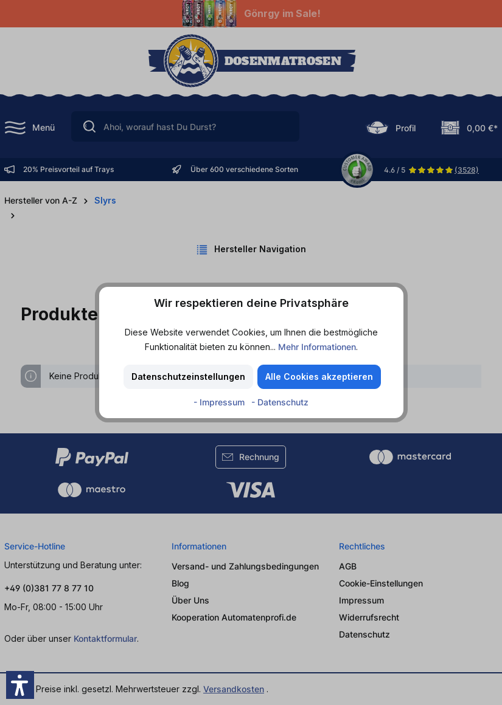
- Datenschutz (280, 402)
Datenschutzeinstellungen (188, 376)
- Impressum (220, 402)
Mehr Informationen (317, 347)
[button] (20, 685)
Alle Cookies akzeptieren (319, 376)
